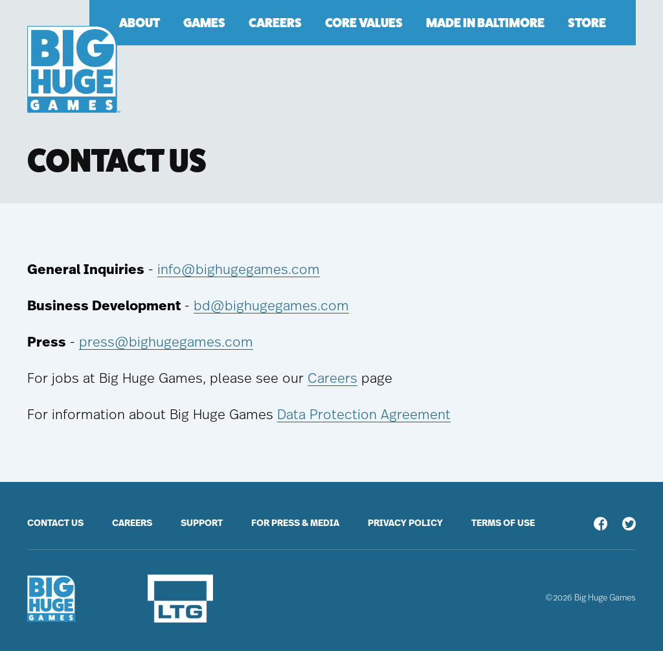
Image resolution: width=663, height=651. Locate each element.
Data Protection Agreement (364, 415)
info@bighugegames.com (238, 270)
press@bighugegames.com (166, 342)
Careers (332, 378)
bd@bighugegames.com (271, 306)
